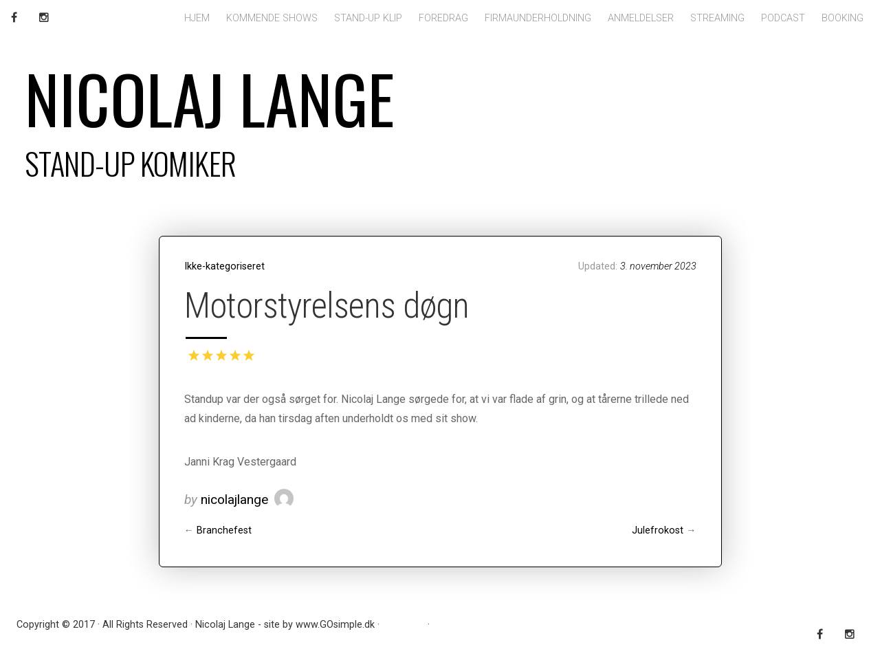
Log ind (448, 624)
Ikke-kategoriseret (224, 266)
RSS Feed (403, 624)
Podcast (783, 18)
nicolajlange (234, 499)
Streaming (717, 18)
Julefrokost (657, 530)
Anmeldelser (641, 18)
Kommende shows (272, 18)
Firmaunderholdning (538, 18)
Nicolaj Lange (210, 97)
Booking (843, 18)
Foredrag (443, 18)
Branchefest (224, 530)
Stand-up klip (368, 18)
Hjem (197, 18)
